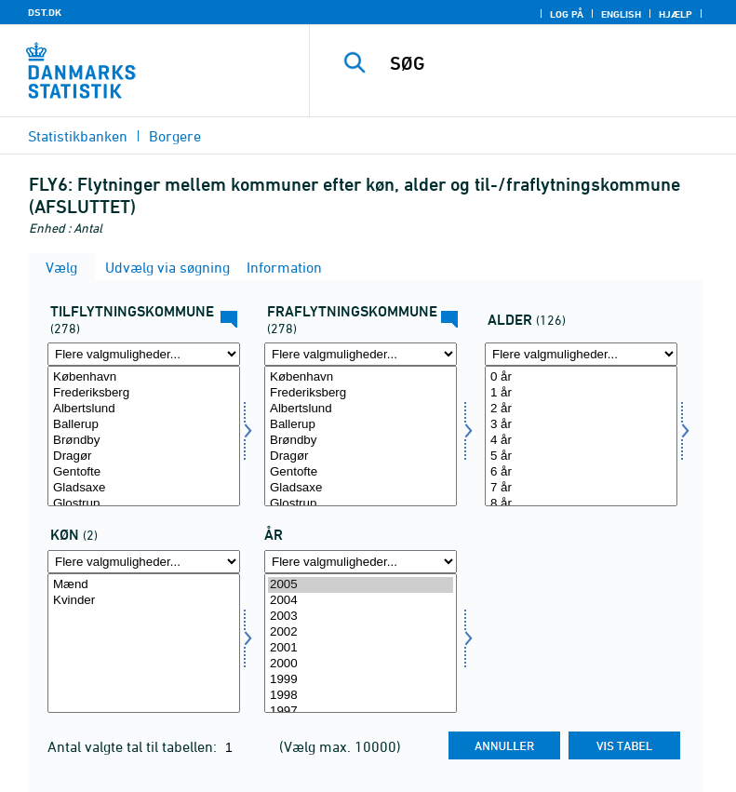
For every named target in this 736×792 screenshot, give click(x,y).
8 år (581, 504)
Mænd (143, 585)
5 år (581, 456)
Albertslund (143, 409)
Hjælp (675, 13)
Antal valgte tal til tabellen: (134, 746)
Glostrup (143, 504)
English (621, 13)
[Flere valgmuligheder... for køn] (143, 561)
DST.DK (44, 12)
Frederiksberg (143, 393)
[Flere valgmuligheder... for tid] (360, 561)
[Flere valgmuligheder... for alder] (581, 354)
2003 (360, 616)
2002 (360, 632)
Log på (566, 13)
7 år (581, 488)
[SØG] (550, 63)
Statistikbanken (77, 136)
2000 (360, 664)
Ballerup (143, 425)
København (143, 377)
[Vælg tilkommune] (143, 436)
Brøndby (143, 441)
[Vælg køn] (143, 643)
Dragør (143, 456)
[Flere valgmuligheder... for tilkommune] (143, 354)
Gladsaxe (143, 488)
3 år (581, 425)
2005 (360, 585)
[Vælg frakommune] (360, 436)
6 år (581, 472)
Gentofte (143, 472)
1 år (581, 393)
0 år (581, 377)
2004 (360, 601)
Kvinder (143, 601)
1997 (360, 711)
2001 (360, 648)
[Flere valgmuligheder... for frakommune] (360, 354)
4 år (581, 441)
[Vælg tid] (360, 643)
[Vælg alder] (581, 436)
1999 (360, 680)
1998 (360, 696)
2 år (581, 409)
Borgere (175, 136)
